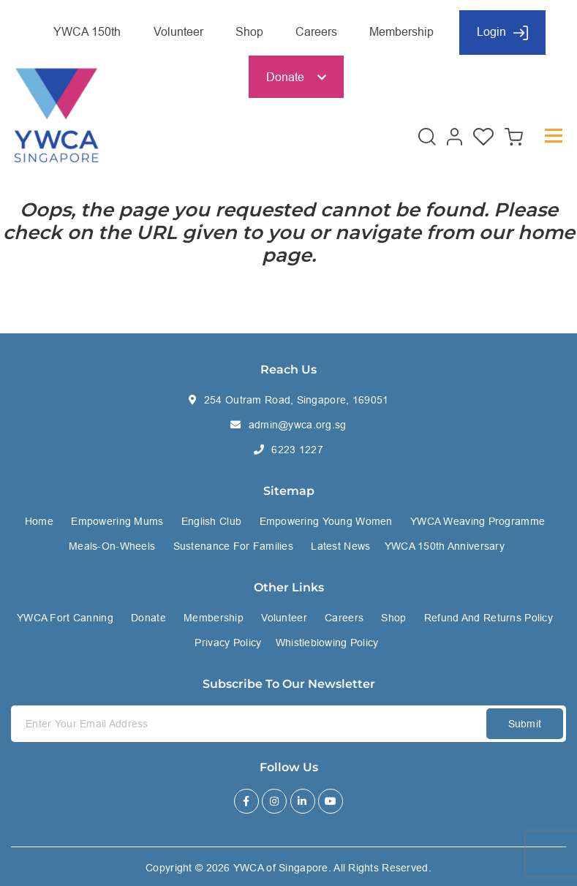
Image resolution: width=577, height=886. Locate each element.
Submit (525, 723)
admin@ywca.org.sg (298, 424)
